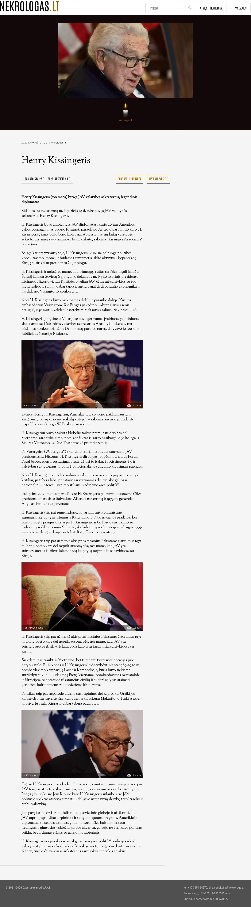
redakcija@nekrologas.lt (229, 887)
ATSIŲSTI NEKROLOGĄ (211, 8)
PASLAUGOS (240, 8)
